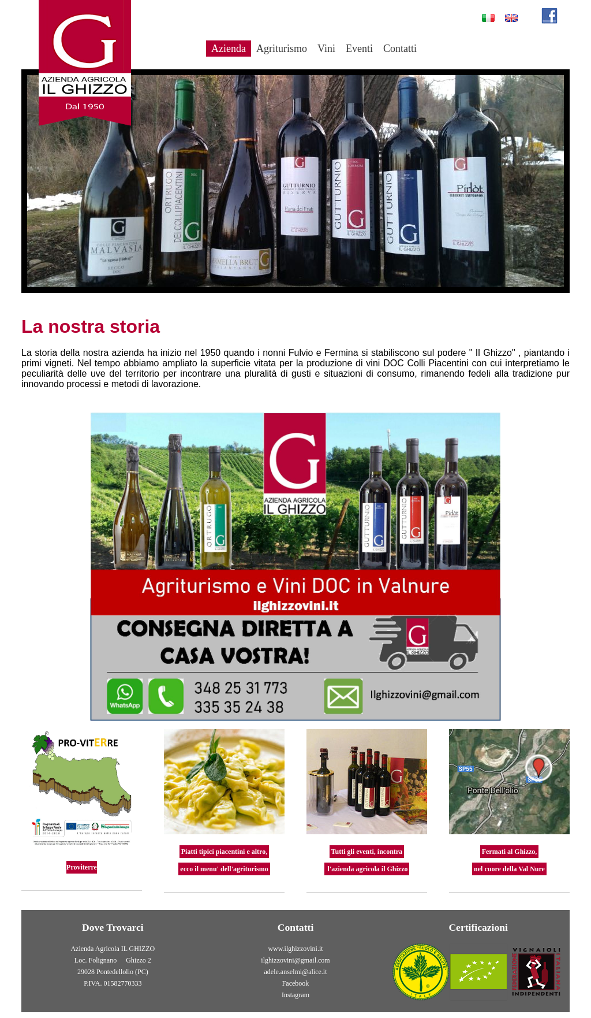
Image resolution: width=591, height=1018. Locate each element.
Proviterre (81, 867)
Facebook (295, 983)
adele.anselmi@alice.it (295, 972)
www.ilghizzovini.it (295, 949)
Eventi (359, 48)
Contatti (400, 48)
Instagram (295, 995)
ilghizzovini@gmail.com (295, 960)
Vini (326, 48)
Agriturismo (281, 48)
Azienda (228, 48)
